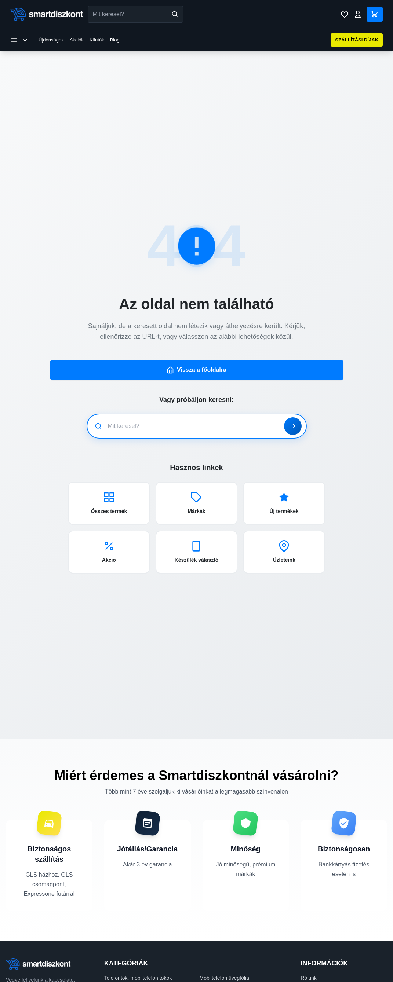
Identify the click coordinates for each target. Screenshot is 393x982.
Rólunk (309, 965)
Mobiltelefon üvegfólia (224, 965)
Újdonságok (51, 40)
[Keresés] (175, 14)
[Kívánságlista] (344, 14)
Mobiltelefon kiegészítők (131, 976)
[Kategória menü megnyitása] (19, 40)
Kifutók (97, 40)
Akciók (77, 40)
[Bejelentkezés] (357, 14)
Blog (115, 40)
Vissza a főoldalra (196, 357)
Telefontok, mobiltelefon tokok (138, 965)
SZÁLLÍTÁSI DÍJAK (356, 40)
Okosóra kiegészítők (223, 976)
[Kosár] (375, 14)
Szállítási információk (325, 976)
